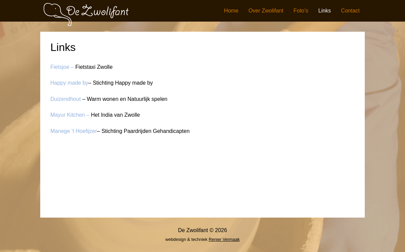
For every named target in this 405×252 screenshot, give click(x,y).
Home (231, 10)
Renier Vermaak (224, 239)
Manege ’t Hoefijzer (73, 131)
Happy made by (69, 83)
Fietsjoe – (62, 67)
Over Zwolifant (265, 10)
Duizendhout (66, 99)
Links (324, 10)
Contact (350, 10)
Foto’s (300, 10)
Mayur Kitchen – (70, 115)
